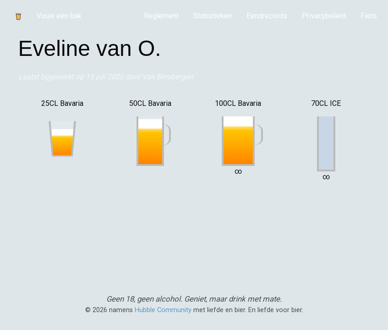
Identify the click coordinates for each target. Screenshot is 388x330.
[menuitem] (161, 16)
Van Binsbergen (167, 76)
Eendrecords (266, 15)
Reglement (161, 15)
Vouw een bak (59, 15)
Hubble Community (163, 310)
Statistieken (212, 15)
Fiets (369, 15)
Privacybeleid (324, 15)
